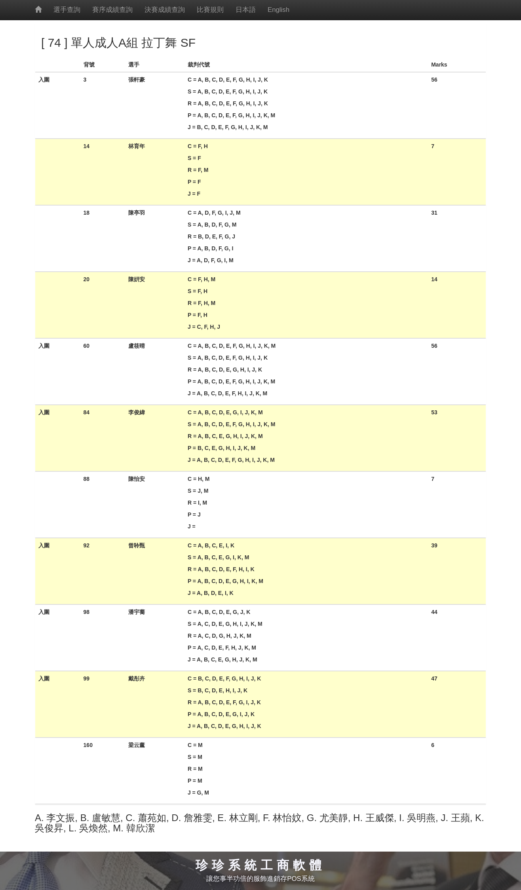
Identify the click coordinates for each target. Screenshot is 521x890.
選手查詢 (66, 9)
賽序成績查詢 (112, 9)
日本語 (246, 9)
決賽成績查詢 (165, 9)
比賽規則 (210, 9)
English (278, 9)
